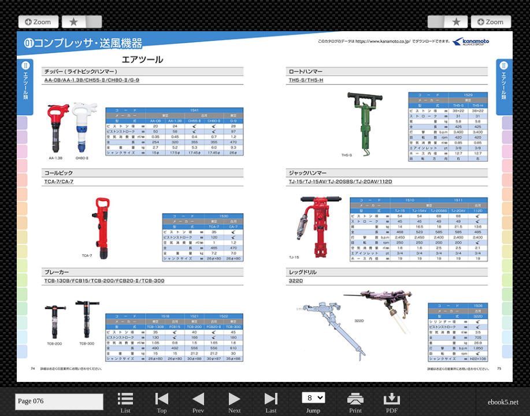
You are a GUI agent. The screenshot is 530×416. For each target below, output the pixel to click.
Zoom (38, 22)
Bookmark (81, 22)
